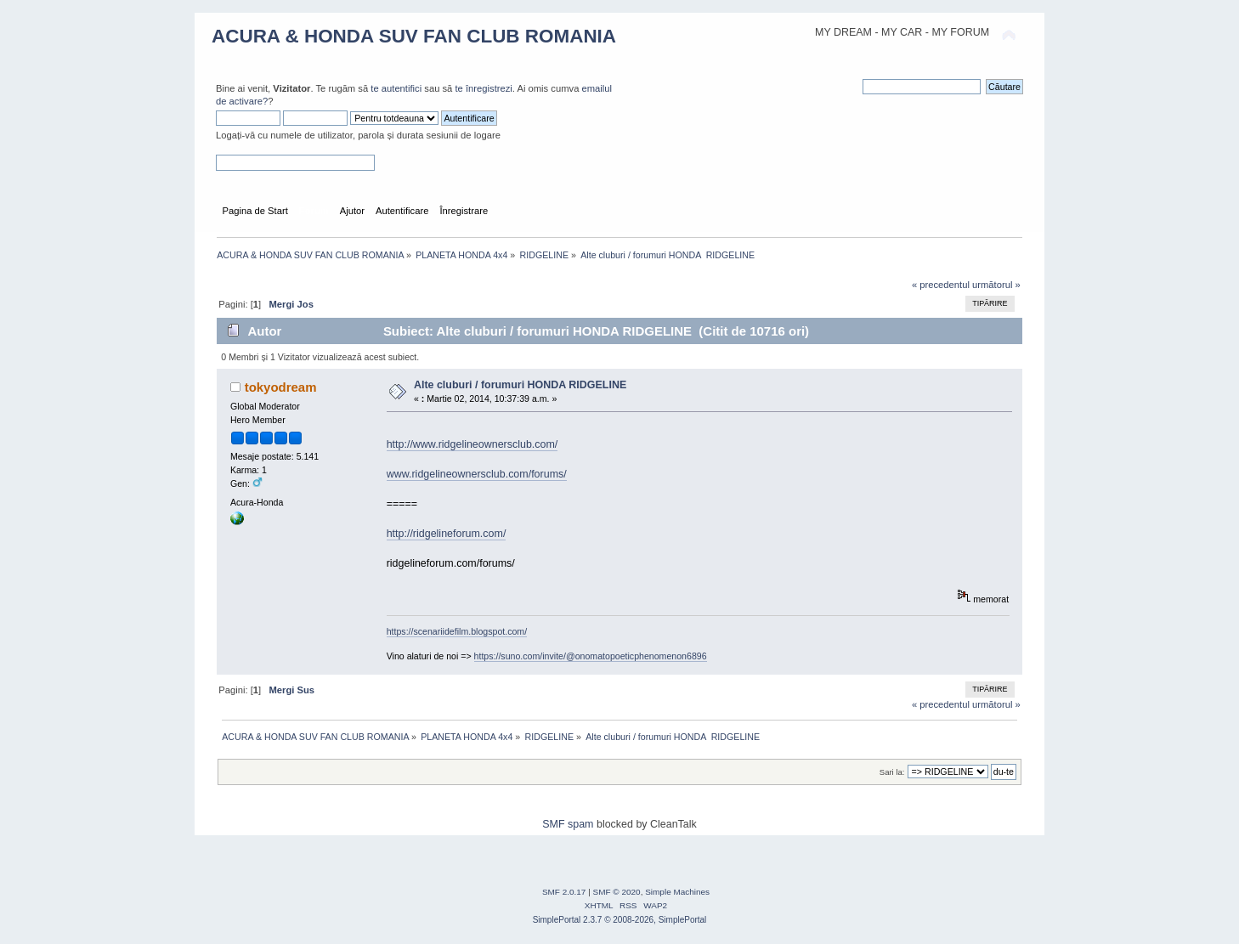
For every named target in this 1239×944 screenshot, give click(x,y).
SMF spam (567, 824)
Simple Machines (677, 891)
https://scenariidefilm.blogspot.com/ (457, 631)
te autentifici (396, 88)
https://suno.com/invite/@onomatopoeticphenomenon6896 (590, 656)
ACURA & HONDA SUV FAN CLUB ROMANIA (414, 36)
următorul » (996, 285)
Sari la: (892, 772)
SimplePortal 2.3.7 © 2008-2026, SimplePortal (620, 919)
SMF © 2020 (617, 891)
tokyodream (281, 387)
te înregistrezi (483, 88)
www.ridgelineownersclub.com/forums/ (477, 474)
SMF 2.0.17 (564, 891)
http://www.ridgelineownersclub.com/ (472, 444)
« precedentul (941, 285)
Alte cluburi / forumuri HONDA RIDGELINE (520, 385)
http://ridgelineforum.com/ (446, 534)
